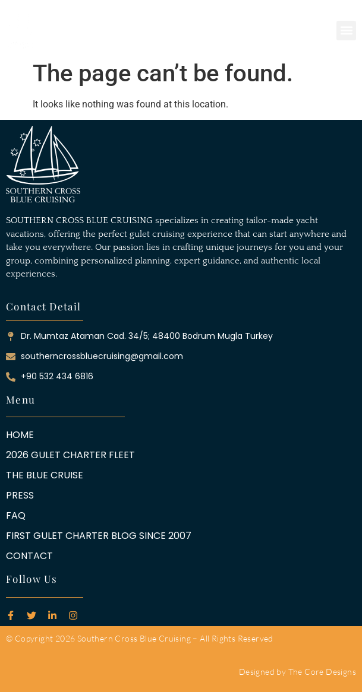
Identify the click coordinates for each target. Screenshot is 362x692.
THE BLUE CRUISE (44, 475)
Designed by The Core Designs (297, 671)
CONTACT (29, 556)
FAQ (16, 516)
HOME (20, 435)
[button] (346, 30)
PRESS (20, 495)
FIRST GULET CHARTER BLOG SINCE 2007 (98, 536)
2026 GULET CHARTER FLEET (70, 455)
